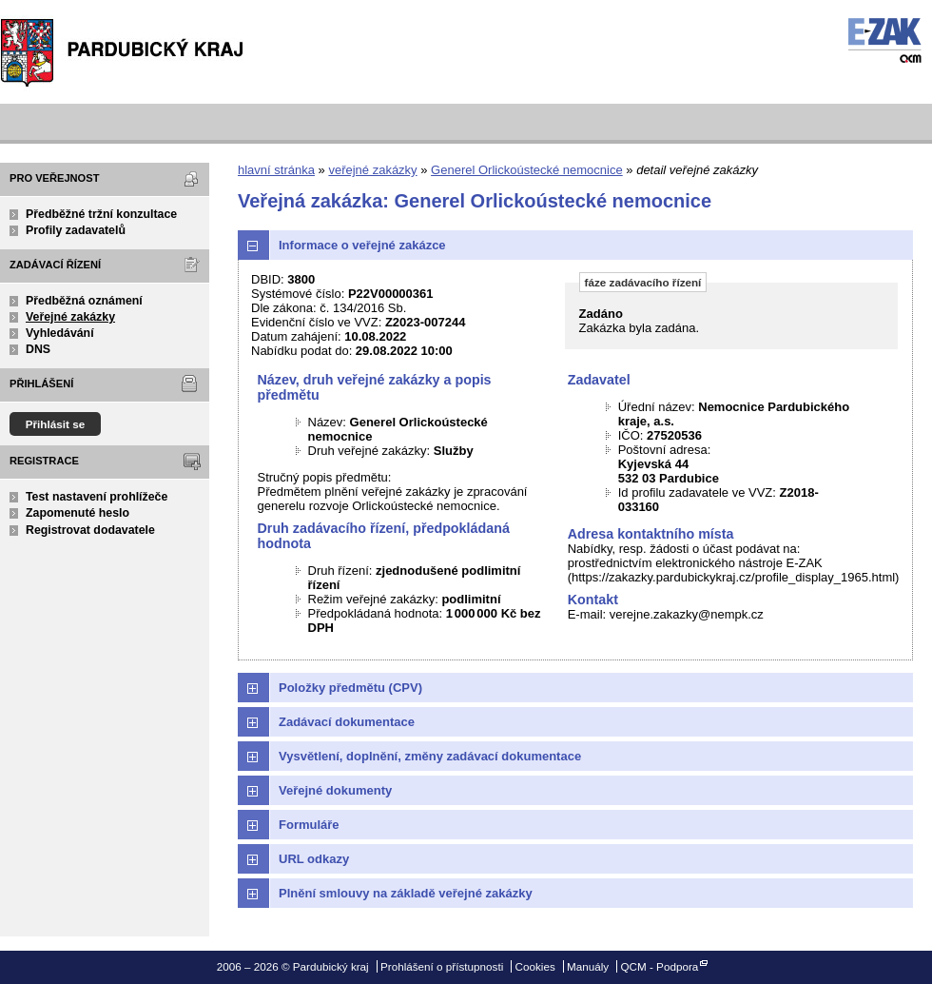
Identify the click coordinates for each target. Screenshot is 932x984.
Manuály (588, 966)
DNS (38, 349)
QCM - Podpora (659, 966)
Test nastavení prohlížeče (96, 496)
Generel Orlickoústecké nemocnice (527, 170)
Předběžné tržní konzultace (101, 214)
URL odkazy (314, 859)
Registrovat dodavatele (90, 530)
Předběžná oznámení (84, 300)
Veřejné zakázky (70, 317)
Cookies (535, 966)
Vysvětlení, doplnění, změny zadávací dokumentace (430, 756)
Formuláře (309, 824)
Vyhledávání (60, 333)
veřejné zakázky (372, 170)
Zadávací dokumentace (347, 722)
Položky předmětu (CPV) (350, 687)
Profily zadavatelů (76, 230)
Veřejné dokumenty (335, 790)
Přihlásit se (56, 424)
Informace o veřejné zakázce (362, 245)
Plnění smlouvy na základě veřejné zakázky (406, 893)
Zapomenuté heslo (77, 513)
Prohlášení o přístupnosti (441, 966)
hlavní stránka (276, 170)
